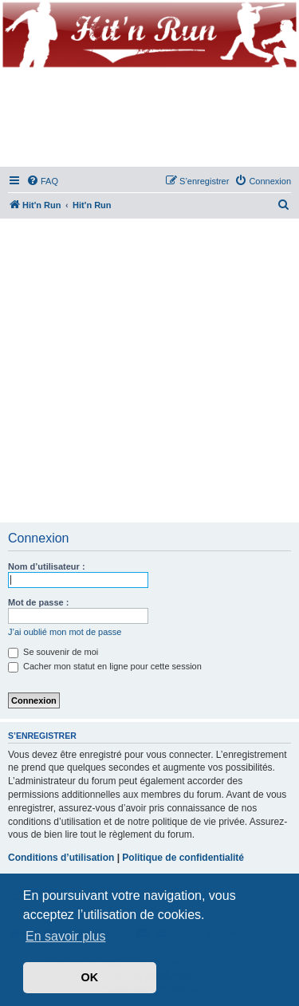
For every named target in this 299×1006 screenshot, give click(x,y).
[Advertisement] (149, 371)
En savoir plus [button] (66, 936)
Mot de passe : (38, 602)
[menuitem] (42, 181)
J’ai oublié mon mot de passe (64, 632)
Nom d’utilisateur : (46, 566)
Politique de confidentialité (183, 857)
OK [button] (90, 977)
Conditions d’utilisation (61, 857)
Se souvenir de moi (53, 652)
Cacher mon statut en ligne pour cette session (105, 666)
